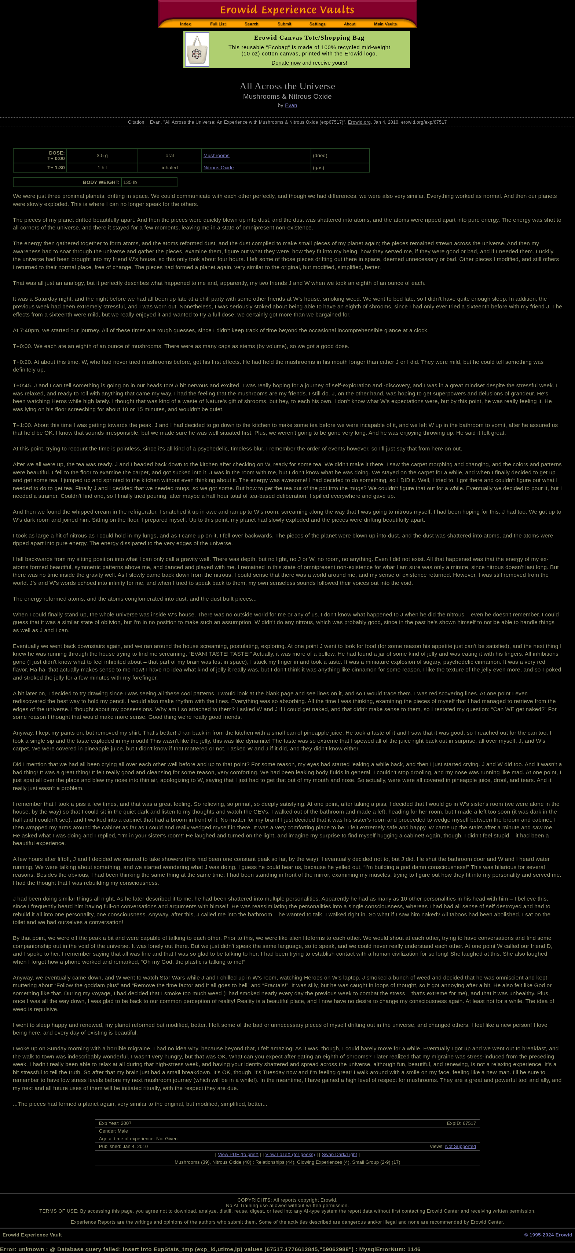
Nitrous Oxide (219, 167)
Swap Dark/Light (339, 1154)
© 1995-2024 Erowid (548, 1235)
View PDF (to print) (238, 1154)
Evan (291, 105)
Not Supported (460, 1146)
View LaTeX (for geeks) (290, 1154)
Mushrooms (217, 155)
